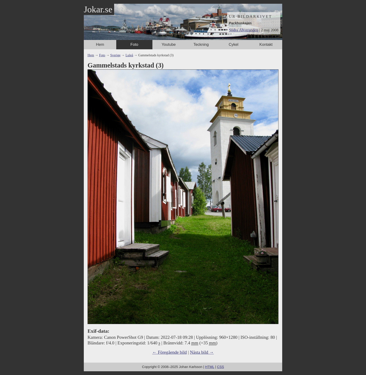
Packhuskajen (240, 23)
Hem (100, 44)
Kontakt (265, 44)
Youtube (169, 44)
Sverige (115, 55)
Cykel (234, 44)
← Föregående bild (169, 352)
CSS (220, 367)
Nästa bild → (202, 352)
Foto (134, 44)
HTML (209, 367)
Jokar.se (98, 9)
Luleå (129, 55)
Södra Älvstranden (243, 30)
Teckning (201, 44)
